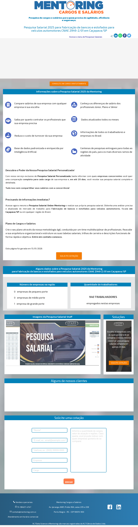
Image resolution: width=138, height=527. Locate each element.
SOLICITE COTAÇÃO (69, 256)
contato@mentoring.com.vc (24, 512)
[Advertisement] (69, 58)
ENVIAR (69, 482)
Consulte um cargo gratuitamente (69, 84)
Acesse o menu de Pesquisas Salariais (85, 37)
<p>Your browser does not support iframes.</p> (69, 398)
